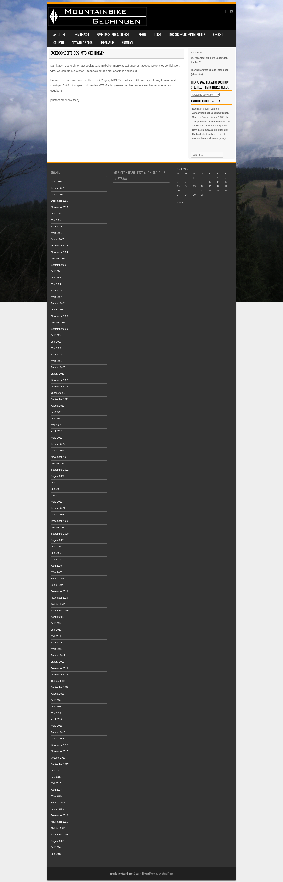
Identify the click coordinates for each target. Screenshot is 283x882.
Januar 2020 (57, 585)
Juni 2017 (56, 777)
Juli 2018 (56, 700)
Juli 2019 (56, 623)
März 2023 (56, 361)
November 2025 (59, 207)
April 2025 (56, 226)
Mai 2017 (56, 783)
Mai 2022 (56, 425)
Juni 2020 (56, 553)
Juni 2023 (56, 341)
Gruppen (58, 43)
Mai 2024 (56, 284)
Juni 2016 (56, 854)
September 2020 (60, 533)
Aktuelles (59, 34)
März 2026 (56, 181)
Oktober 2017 (58, 758)
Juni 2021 (56, 489)
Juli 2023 (56, 335)
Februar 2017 (58, 802)
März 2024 (56, 297)
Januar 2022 (57, 450)
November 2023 (59, 316)
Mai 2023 (56, 348)
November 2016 (59, 822)
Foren (158, 34)
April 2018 (56, 719)
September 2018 (60, 687)
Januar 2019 (57, 661)
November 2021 (59, 457)
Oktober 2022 (58, 393)
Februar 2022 (58, 444)
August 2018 (57, 693)
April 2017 (56, 790)
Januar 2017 (57, 809)
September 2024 (60, 265)
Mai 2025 (56, 220)
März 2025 (56, 233)
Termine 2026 (81, 34)
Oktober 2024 (58, 258)
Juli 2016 (56, 847)
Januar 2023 (57, 373)
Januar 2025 (57, 239)
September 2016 (60, 834)
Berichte (218, 34)
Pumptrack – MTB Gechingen (113, 34)
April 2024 (56, 290)
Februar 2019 (58, 655)
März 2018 (56, 725)
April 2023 (56, 354)
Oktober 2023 (58, 322)
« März (180, 202)
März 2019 (56, 649)
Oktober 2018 (58, 681)
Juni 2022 (56, 418)
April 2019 (56, 642)
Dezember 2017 (59, 745)
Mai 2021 (56, 495)
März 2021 (56, 501)
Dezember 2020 (59, 521)
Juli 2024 (56, 271)
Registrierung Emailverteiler (187, 34)
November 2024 (59, 252)
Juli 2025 (56, 213)
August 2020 (57, 540)
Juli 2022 (56, 412)
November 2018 (59, 674)
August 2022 (57, 405)
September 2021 (60, 469)
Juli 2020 (56, 546)
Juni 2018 (56, 706)
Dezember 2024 (59, 245)
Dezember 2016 (59, 815)
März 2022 (56, 437)
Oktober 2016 (58, 828)
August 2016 (57, 841)
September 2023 (60, 329)
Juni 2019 (56, 629)
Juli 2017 (56, 770)
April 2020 (56, 565)
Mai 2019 (56, 636)
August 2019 (57, 617)
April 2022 (56, 431)
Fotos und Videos (82, 43)
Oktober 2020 (58, 527)
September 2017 (60, 764)
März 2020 (56, 572)
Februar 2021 (58, 508)
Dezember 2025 (59, 201)
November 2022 (59, 386)
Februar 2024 (58, 303)
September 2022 (60, 399)
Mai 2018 (56, 713)
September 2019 (60, 610)
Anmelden (128, 43)
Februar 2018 (58, 732)
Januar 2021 (57, 514)
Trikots (142, 34)
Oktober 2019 (58, 604)
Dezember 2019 (59, 591)
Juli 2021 (56, 482)
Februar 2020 (58, 578)
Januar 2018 (57, 738)
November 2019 (59, 597)
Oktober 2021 (58, 463)
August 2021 (57, 476)
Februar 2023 (58, 367)
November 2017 (59, 751)
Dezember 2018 (59, 668)
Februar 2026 (58, 188)
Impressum (107, 43)
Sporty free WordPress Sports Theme (129, 873)
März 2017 (56, 796)
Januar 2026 (57, 194)
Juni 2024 (56, 277)
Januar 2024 (57, 309)
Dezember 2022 (59, 380)
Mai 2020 (56, 559)
